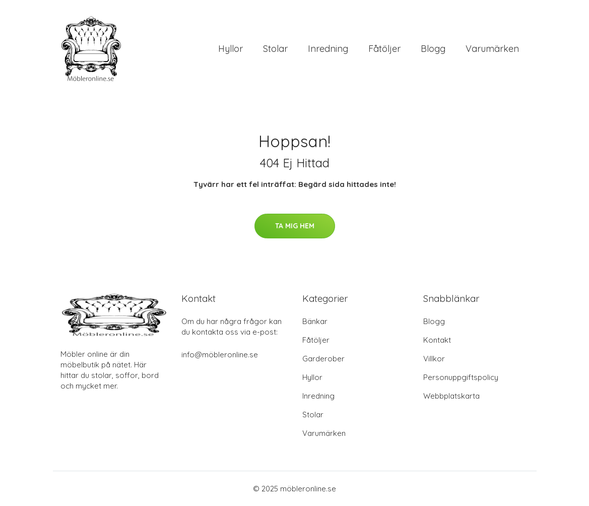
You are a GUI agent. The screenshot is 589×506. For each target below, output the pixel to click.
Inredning (328, 48)
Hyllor (230, 48)
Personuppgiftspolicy (460, 377)
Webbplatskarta (451, 396)
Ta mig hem (294, 225)
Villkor (434, 358)
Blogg (433, 48)
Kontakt (437, 340)
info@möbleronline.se (219, 354)
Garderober (323, 358)
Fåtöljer (384, 48)
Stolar (275, 48)
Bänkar (315, 321)
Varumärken (492, 48)
